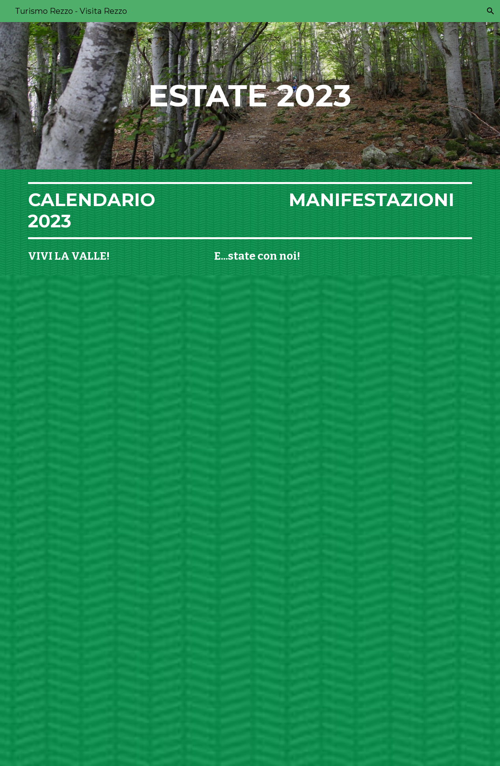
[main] (250, 95)
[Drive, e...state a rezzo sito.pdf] (250, 521)
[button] (490, 11)
